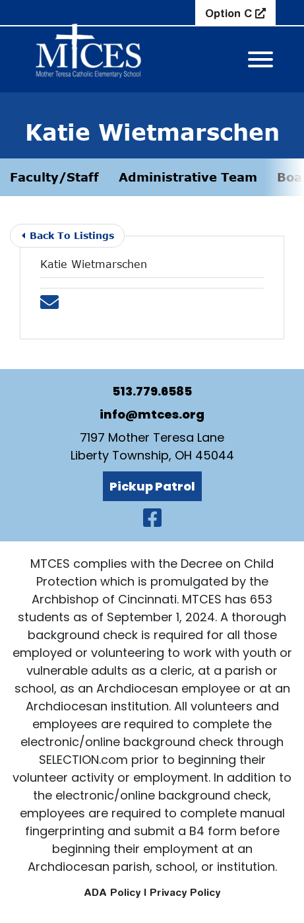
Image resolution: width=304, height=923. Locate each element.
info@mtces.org (152, 414)
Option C (230, 13)
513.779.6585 (152, 391)
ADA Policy (112, 892)
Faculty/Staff (54, 177)
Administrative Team (188, 177)
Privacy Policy (185, 892)
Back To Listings (68, 235)
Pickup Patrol (152, 486)
